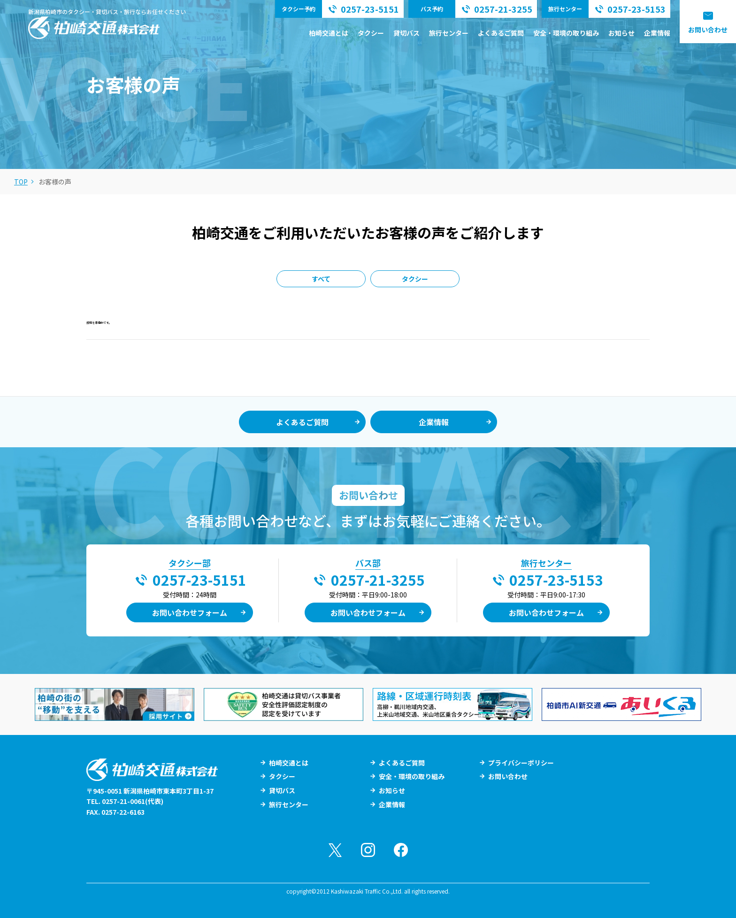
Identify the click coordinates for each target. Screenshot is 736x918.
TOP (21, 181)
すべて (321, 278)
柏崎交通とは (328, 33)
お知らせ (621, 33)
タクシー (371, 33)
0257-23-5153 (556, 580)
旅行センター (448, 33)
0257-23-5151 (199, 580)
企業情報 (657, 33)
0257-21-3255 (378, 580)
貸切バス (406, 33)
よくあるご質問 (501, 33)
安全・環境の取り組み (566, 33)
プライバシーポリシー (521, 762)
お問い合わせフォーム (189, 612)
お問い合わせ (708, 29)
